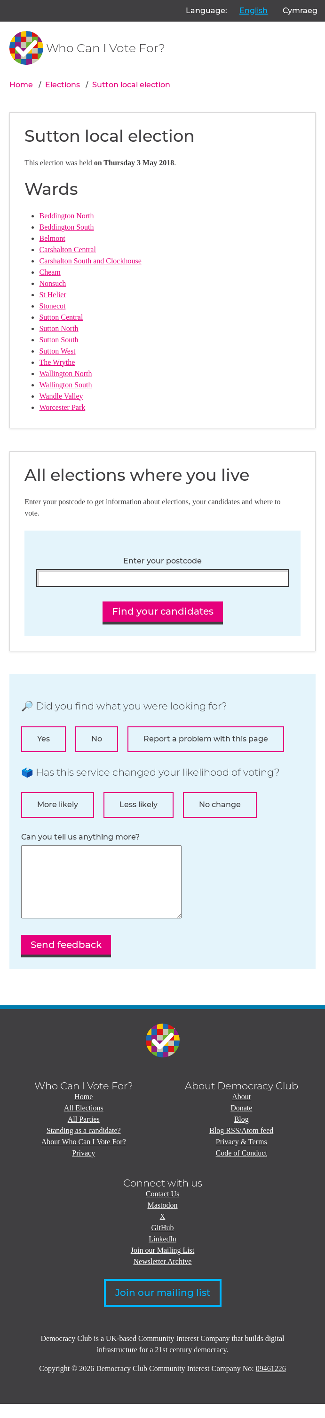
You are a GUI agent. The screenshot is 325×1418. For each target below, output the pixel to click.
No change (220, 804)
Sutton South (58, 340)
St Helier (52, 295)
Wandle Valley (61, 396)
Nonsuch (52, 283)
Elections (62, 84)
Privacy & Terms (241, 1156)
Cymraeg (300, 10)
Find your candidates (163, 611)
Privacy (83, 1167)
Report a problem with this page (205, 738)
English (253, 10)
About (241, 1111)
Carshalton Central (67, 250)
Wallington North (65, 374)
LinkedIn (162, 1253)
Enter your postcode (162, 561)
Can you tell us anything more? (80, 837)
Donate (241, 1122)
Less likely (138, 804)
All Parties (84, 1133)
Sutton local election (131, 84)
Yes (43, 738)
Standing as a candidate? (84, 1144)
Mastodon (163, 1219)
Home (21, 84)
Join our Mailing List (163, 1264)
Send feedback (66, 958)
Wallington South (65, 385)
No (96, 738)
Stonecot (52, 306)
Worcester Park (62, 407)
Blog (241, 1133)
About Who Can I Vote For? (83, 1156)
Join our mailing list (162, 1306)
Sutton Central (61, 317)
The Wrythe (57, 362)
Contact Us (163, 1208)
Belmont (52, 238)
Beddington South (66, 227)
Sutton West (57, 351)
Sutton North (58, 328)
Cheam (49, 272)
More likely (57, 804)
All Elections (83, 1122)
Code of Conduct (241, 1167)
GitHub (162, 1242)
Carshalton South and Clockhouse (90, 261)
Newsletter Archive (163, 1275)
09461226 (271, 1383)
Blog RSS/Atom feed (241, 1144)
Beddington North (66, 216)
